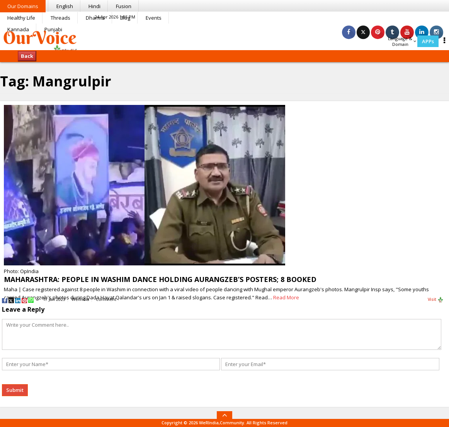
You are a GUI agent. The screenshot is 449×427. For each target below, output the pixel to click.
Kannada (18, 29)
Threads (60, 17)
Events (154, 17)
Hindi (94, 6)
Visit (436, 300)
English (64, 6)
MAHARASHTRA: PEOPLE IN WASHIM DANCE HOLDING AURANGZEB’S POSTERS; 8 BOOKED (160, 279)
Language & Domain (402, 41)
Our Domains (22, 6)
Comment (106, 299)
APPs (428, 41)
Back (27, 55)
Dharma (95, 17)
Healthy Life (21, 17)
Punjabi (53, 29)
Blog (125, 17)
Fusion (123, 6)
